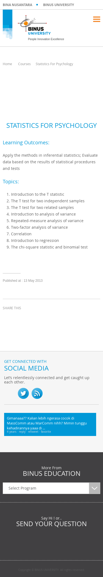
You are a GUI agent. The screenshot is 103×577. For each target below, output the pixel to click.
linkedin (35, 318)
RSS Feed (37, 393)
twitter (21, 318)
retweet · (34, 432)
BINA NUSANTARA (17, 4)
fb (9, 393)
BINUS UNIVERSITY (58, 4)
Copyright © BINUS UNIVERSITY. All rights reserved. (51, 570)
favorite (46, 432)
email (49, 318)
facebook (8, 318)
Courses (24, 64)
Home (7, 64)
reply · (23, 432)
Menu (96, 19)
